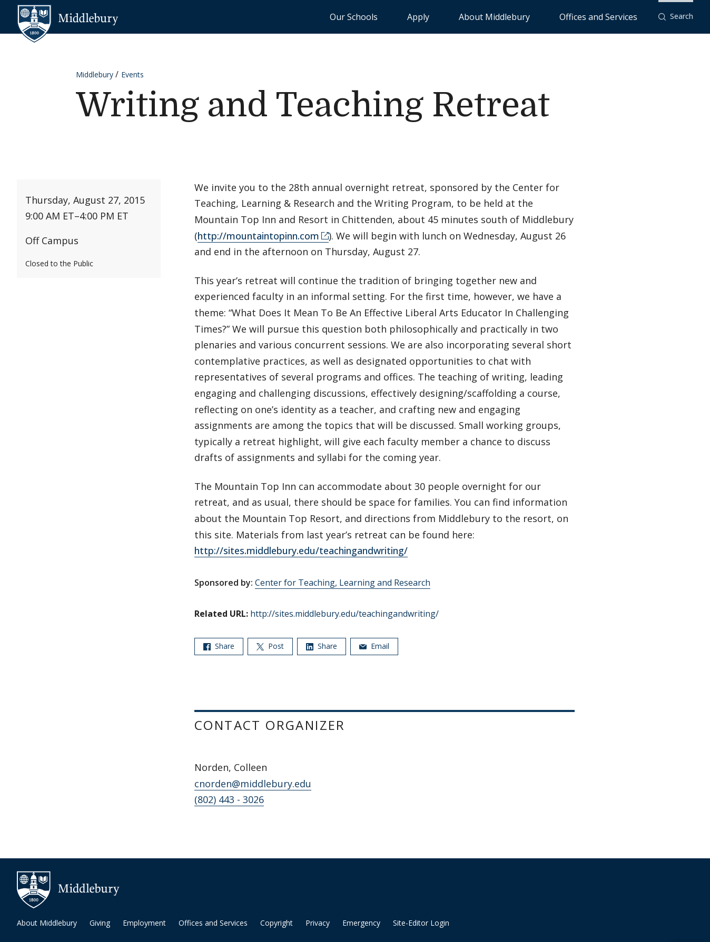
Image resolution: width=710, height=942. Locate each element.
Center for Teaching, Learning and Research (342, 582)
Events (132, 74)
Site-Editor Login (421, 923)
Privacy (317, 923)
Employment (144, 923)
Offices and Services (611, 16)
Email (374, 646)
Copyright (276, 923)
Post (270, 646)
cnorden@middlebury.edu (252, 783)
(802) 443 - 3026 (229, 799)
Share (218, 646)
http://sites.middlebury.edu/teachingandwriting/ (301, 550)
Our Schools (439, 16)
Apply (481, 16)
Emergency (361, 923)
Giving (100, 923)
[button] (675, 16)
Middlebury (94, 74)
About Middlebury (534, 16)
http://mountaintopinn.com (258, 235)
